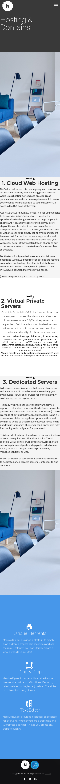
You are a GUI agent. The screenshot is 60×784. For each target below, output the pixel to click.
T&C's (48, 773)
